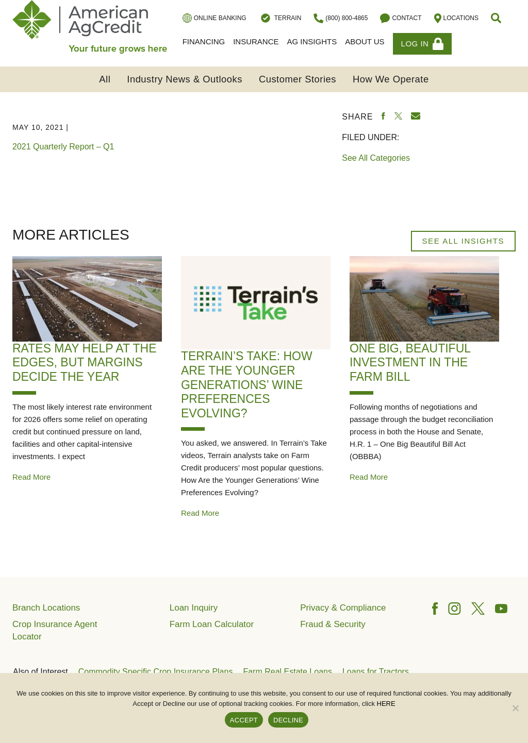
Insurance (255, 41)
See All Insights (463, 241)
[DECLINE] (515, 708)
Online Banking (214, 18)
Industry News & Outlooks (184, 79)
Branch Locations (46, 608)
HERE (386, 703)
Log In (422, 44)
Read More (31, 476)
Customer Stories (297, 79)
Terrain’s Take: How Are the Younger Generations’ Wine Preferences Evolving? (246, 384)
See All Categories (376, 158)
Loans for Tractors (375, 671)
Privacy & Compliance (343, 608)
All (104, 79)
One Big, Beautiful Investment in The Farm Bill (410, 362)
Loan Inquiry (194, 608)
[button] (497, 18)
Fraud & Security (333, 624)
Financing (204, 41)
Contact (400, 18)
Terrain (280, 18)
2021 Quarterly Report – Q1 (63, 146)
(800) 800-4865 (341, 18)
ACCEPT (244, 720)
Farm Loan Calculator (212, 624)
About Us (364, 41)
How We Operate (391, 79)
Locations (456, 18)
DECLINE (288, 720)
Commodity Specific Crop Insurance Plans (155, 671)
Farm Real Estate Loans (287, 671)
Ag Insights (312, 41)
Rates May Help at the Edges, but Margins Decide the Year (84, 362)
